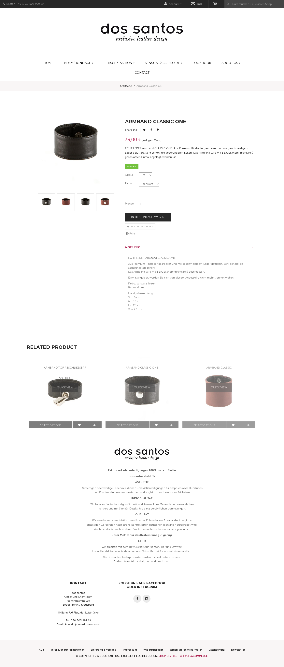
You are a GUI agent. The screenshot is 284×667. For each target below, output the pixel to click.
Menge (129, 203)
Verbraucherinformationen (67, 649)
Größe (129, 174)
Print (130, 233)
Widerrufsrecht (153, 649)
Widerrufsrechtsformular (186, 649)
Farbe (128, 183)
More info (132, 247)
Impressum (130, 649)
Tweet (144, 130)
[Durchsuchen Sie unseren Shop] (254, 4)
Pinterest (158, 130)
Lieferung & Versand (103, 649)
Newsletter (238, 649)
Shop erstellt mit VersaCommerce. (183, 656)
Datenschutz (216, 649)
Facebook (151, 130)
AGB (41, 649)
